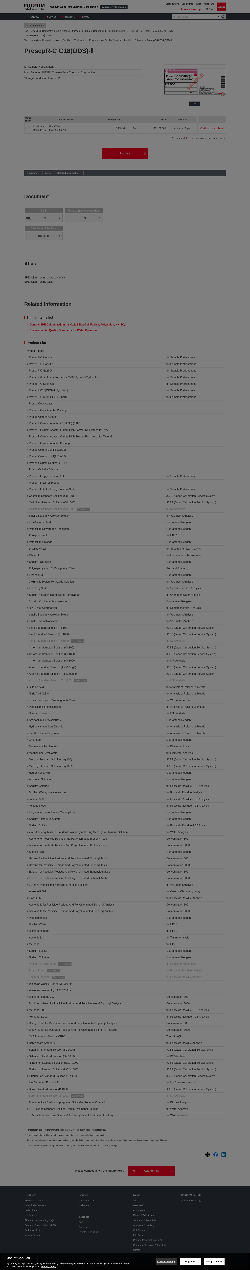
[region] (125, 1261)
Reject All (190, 1261)
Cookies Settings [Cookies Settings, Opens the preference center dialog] (166, 1261)
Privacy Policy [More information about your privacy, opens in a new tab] (48, 1266)
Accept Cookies (214, 1261)
